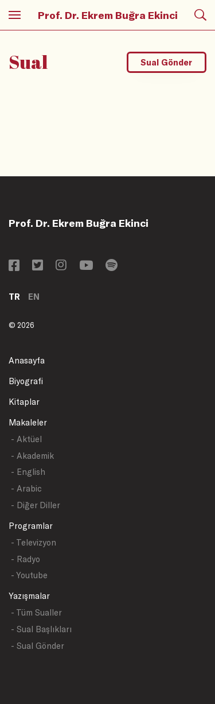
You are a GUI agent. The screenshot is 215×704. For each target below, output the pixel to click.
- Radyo (25, 559)
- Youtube (29, 575)
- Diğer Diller (35, 505)
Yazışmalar (29, 596)
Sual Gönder (166, 62)
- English (28, 472)
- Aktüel (26, 439)
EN (34, 296)
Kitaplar (24, 402)
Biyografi (26, 381)
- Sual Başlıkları (41, 629)
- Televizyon (33, 542)
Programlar (31, 526)
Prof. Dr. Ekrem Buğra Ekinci (108, 15)
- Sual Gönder (37, 646)
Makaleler (28, 422)
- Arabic (26, 488)
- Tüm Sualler (36, 612)
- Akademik (32, 456)
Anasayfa (27, 360)
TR (14, 296)
